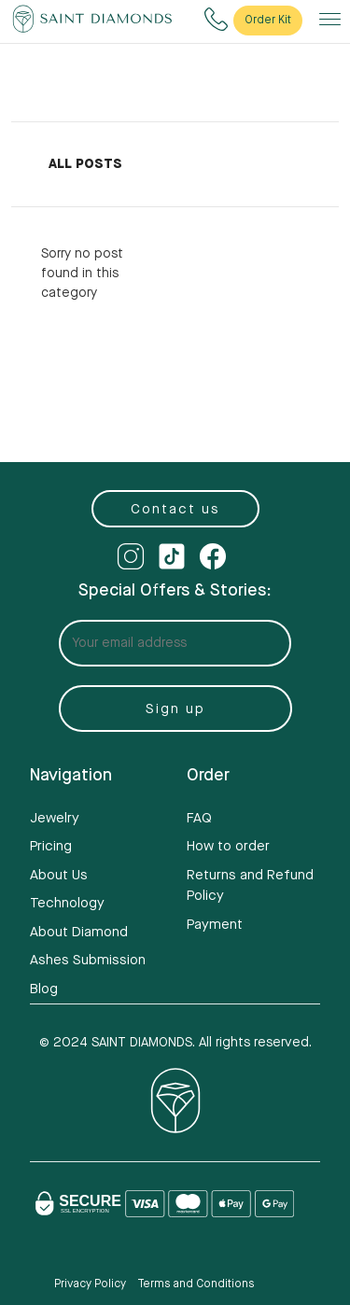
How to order (228, 846)
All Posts (85, 164)
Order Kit (268, 20)
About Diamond (79, 932)
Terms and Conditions (195, 1284)
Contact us (175, 509)
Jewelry (54, 818)
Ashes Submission (88, 960)
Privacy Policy (90, 1284)
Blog (44, 989)
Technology (67, 903)
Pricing (51, 846)
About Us (59, 875)
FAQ (199, 818)
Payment (215, 925)
